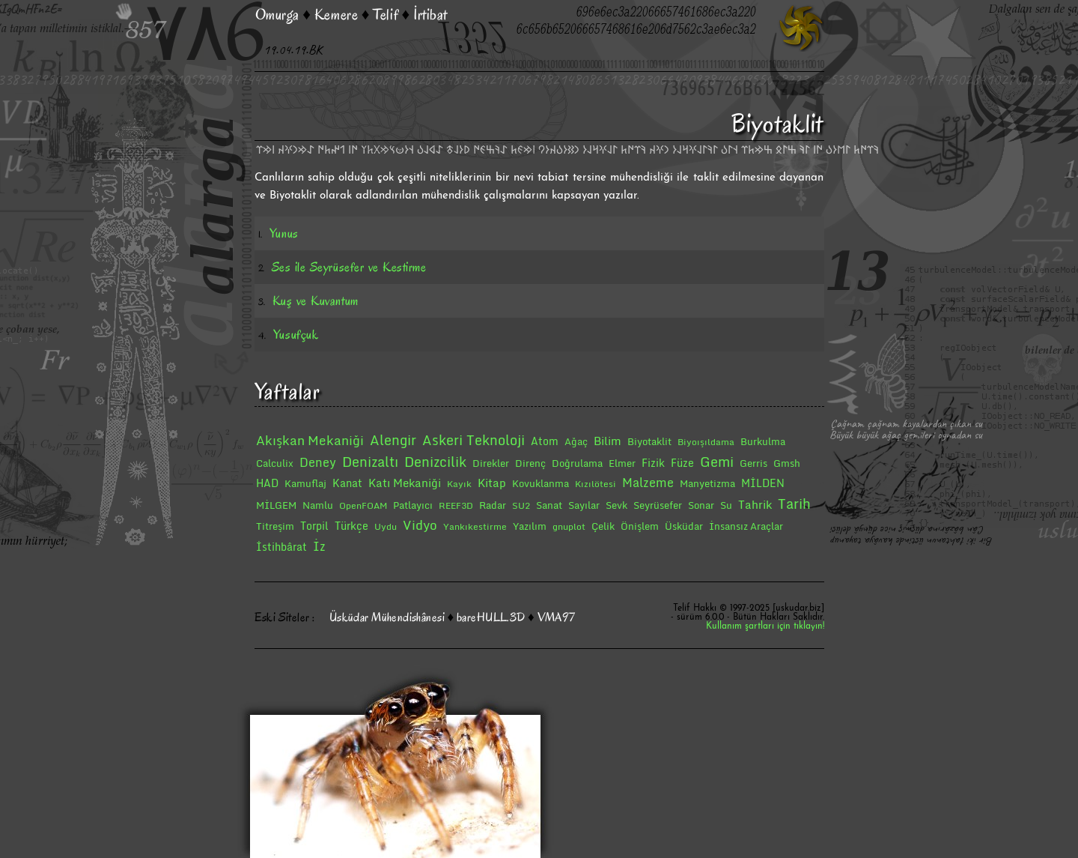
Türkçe (351, 525)
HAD (267, 483)
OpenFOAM (363, 505)
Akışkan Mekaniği (310, 440)
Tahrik (755, 504)
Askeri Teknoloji (473, 440)
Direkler (490, 463)
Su (726, 505)
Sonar (701, 505)
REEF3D (456, 505)
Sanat (549, 505)
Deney (317, 462)
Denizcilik (435, 461)
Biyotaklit (649, 441)
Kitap (492, 483)
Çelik (603, 526)
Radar (492, 505)
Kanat (347, 483)
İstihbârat (281, 546)
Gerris (753, 463)
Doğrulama (577, 463)
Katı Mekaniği (404, 483)
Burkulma (762, 441)
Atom (544, 441)
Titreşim (275, 526)
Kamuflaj (305, 483)
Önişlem (640, 526)
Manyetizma (707, 483)
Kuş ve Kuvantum (315, 300)
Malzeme (648, 482)
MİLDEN (763, 483)
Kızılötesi (595, 484)
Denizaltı (370, 461)
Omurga (277, 14)
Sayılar (584, 505)
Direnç (530, 463)
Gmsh (786, 463)
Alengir (393, 440)
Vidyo (420, 525)
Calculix (274, 463)
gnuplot (568, 526)
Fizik (653, 462)
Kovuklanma (540, 483)
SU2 (521, 505)
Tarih (794, 503)
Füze (682, 462)
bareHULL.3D (491, 617)
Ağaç (576, 441)
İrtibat (430, 14)
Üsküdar (684, 526)
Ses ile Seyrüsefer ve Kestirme (349, 267)
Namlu (317, 505)
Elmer (622, 463)
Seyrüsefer (657, 505)
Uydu (385, 526)
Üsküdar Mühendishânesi (387, 617)
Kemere (336, 14)
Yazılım (529, 526)
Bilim (607, 441)
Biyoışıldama (705, 442)
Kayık (459, 484)
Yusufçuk (295, 334)
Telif (385, 14)
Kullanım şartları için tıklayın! (765, 626)
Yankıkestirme (475, 526)
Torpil (314, 525)
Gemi (717, 461)
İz (319, 546)
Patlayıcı (413, 505)
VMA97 (557, 617)
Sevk (616, 505)
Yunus (284, 233)
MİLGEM (276, 505)
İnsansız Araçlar (746, 526)
